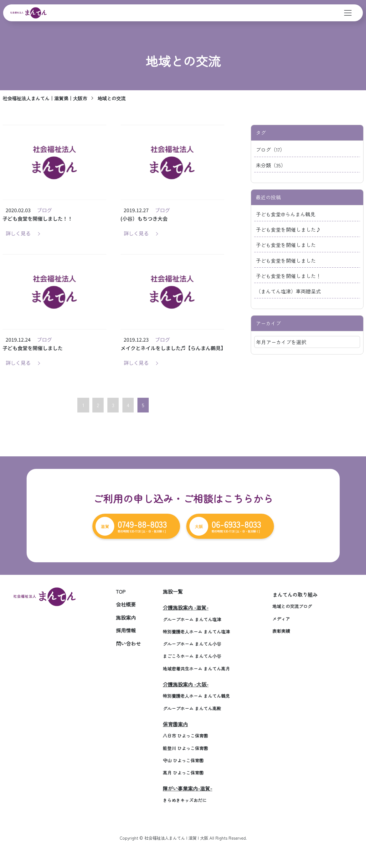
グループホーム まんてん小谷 (192, 644)
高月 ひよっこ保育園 (183, 772)
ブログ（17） (270, 149)
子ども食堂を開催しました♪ (288, 229)
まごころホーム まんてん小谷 (192, 656)
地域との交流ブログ (292, 606)
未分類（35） (271, 165)
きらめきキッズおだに (185, 800)
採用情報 (126, 630)
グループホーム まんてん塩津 (192, 619)
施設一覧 (173, 591)
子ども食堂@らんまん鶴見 (285, 214)
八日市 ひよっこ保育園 (185, 735)
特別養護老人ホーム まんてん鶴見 (196, 696)
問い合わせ (128, 643)
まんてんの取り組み (294, 594)
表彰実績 (281, 631)
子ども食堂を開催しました (286, 245)
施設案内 (126, 617)
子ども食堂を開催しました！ (288, 276)
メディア (281, 619)
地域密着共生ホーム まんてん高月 (196, 668)
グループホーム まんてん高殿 (192, 708)
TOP (121, 591)
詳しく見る (18, 233)
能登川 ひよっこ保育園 (185, 748)
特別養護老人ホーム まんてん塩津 (196, 631)
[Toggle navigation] (347, 13)
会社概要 (126, 604)
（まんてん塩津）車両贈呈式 (288, 291)
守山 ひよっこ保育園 (183, 760)
